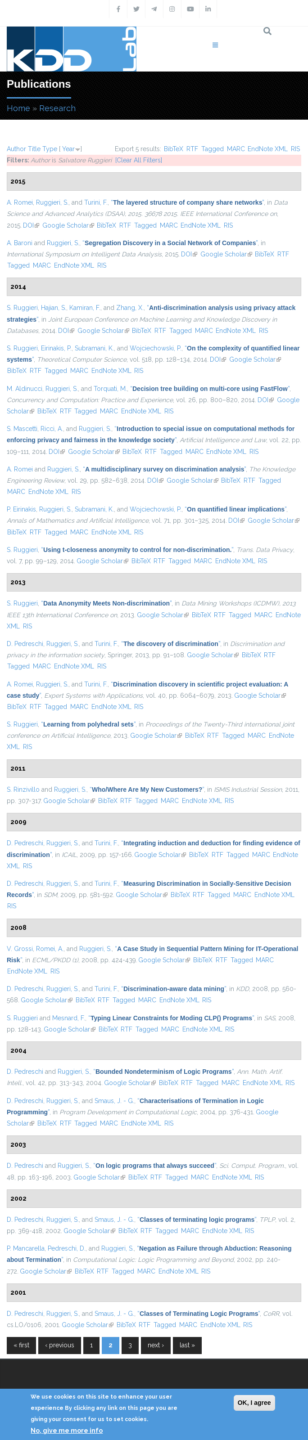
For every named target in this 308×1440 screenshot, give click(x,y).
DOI (31, 225)
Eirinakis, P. (56, 348)
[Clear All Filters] (138, 160)
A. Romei (20, 202)
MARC (236, 149)
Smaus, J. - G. (114, 1100)
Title (34, 149)
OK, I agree (254, 1402)
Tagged (212, 149)
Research (57, 108)
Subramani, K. (94, 348)
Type (49, 149)
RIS (295, 149)
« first (21, 1345)
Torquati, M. (110, 388)
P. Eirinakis (21, 509)
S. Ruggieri (22, 307)
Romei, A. (49, 948)
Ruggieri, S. (52, 202)
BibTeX (173, 149)
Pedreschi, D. (67, 1248)
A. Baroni (19, 243)
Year (68, 149)
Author (16, 149)
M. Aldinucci (24, 388)
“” (187, 202)
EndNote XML (268, 149)
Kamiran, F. (84, 307)
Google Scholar (68, 225)
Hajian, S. (53, 307)
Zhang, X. (130, 307)
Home (18, 108)
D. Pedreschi (25, 643)
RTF (192, 149)
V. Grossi (20, 948)
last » (187, 1345)
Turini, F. (96, 202)
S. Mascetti (22, 428)
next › (156, 1345)
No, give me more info (67, 1430)
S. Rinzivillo (23, 789)
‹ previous (59, 1345)
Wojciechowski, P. (155, 348)
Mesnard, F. (68, 1018)
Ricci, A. (52, 428)
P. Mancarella (26, 1248)
